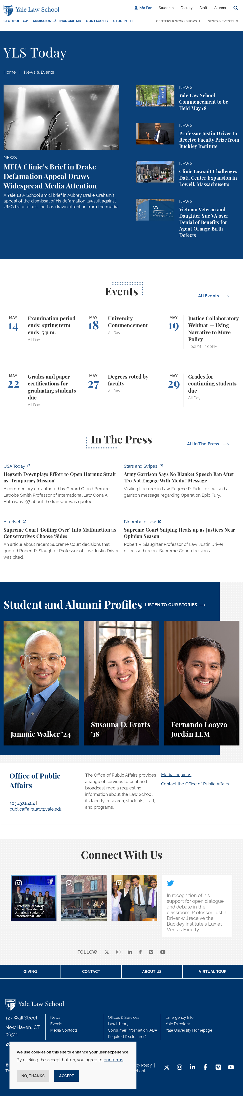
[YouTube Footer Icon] (231, 1067)
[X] (106, 952)
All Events (209, 295)
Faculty (186, 8)
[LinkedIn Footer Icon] (193, 1067)
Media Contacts (64, 1030)
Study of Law (16, 21)
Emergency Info (180, 1017)
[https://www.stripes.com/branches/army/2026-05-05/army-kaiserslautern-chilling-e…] (181, 482)
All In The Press (203, 443)
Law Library (118, 1024)
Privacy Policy (139, 1065)
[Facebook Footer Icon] (205, 1067)
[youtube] (163, 952)
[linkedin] (130, 952)
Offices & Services (123, 1017)
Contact (91, 971)
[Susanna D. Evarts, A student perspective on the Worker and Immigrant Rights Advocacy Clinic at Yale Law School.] (121, 683)
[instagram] (118, 952)
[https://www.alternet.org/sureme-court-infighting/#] (61, 541)
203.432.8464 (22, 803)
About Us (152, 971)
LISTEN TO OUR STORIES (171, 604)
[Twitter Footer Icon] (167, 1067)
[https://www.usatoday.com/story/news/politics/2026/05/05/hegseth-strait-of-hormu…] (61, 485)
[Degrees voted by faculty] (121, 390)
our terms (113, 1059)
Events (56, 1024)
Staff (203, 8)
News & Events (221, 21)
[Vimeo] (151, 952)
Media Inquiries (176, 774)
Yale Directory (178, 1024)
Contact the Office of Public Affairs (195, 783)
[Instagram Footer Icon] (179, 1067)
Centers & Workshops (176, 21)
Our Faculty (97, 21)
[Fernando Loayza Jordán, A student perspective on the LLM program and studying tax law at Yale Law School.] (201, 683)
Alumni (220, 8)
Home (10, 72)
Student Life (124, 21)
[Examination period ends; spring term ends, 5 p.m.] (41, 332)
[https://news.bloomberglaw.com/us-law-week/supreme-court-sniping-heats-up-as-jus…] (181, 537)
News (55, 1017)
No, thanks (33, 1076)
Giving (30, 971)
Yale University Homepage (189, 1030)
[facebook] (140, 952)
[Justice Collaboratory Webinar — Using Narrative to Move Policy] (202, 332)
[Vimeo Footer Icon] (218, 1067)
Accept (66, 1076)
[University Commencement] (121, 332)
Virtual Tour (213, 971)
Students (166, 8)
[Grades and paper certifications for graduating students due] (41, 390)
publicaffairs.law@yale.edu (35, 809)
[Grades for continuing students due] (202, 390)
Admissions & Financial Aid (57, 21)
